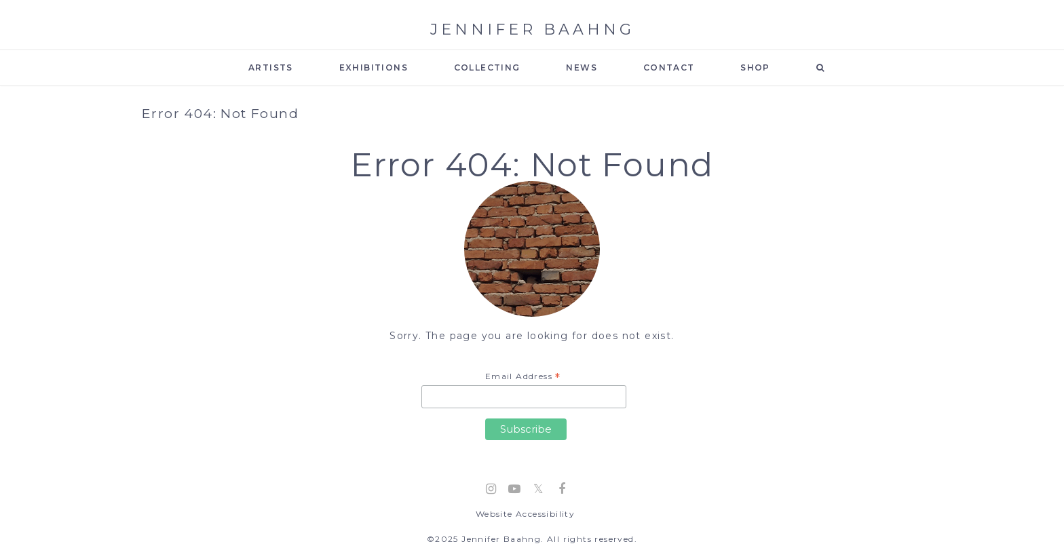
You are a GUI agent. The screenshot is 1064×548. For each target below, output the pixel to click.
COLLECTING (487, 67)
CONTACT (669, 67)
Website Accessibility (525, 514)
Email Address (523, 377)
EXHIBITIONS (373, 67)
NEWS (581, 67)
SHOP (755, 67)
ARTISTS (270, 67)
